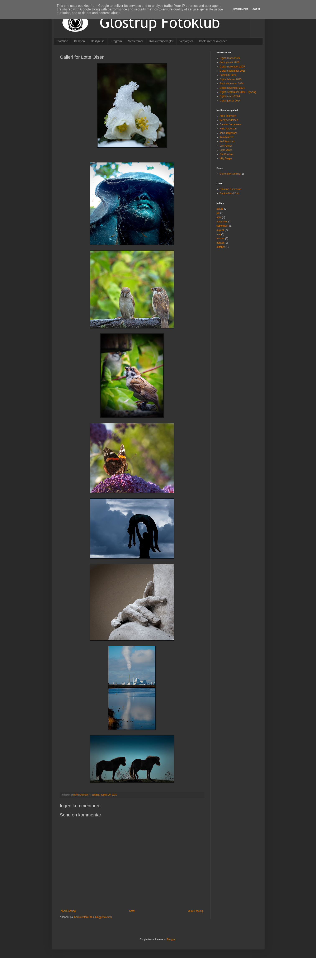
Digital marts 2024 (230, 96)
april (219, 217)
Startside (62, 41)
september (222, 225)
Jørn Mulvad (227, 137)
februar (221, 238)
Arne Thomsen (228, 115)
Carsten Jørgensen (230, 124)
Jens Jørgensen (228, 133)
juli (218, 213)
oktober (221, 247)
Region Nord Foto (230, 193)
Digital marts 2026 (230, 58)
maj (219, 234)
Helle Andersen (228, 128)
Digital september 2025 (232, 70)
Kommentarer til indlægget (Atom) (93, 917)
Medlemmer (135, 41)
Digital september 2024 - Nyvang (238, 92)
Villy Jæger (226, 158)
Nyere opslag (68, 911)
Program (116, 41)
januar (220, 208)
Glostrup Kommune (230, 189)
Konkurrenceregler (161, 41)
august (220, 230)
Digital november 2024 (232, 87)
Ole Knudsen (227, 154)
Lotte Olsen (226, 149)
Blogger (171, 939)
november (222, 221)
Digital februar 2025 (231, 79)
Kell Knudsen (227, 141)
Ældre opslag (195, 911)
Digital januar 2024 (230, 100)
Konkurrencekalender (213, 41)
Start (132, 911)
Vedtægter (186, 41)
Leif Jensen (226, 145)
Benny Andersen (229, 120)
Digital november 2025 (232, 66)
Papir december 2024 (232, 83)
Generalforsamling (230, 173)
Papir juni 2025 (228, 74)
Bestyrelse (97, 41)
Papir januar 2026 (230, 62)
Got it (256, 9)
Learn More (240, 9)
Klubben (79, 41)
